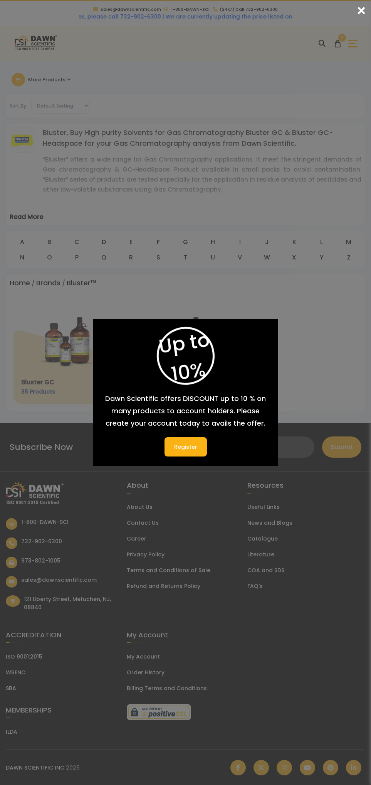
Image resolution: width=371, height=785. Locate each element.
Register (185, 447)
